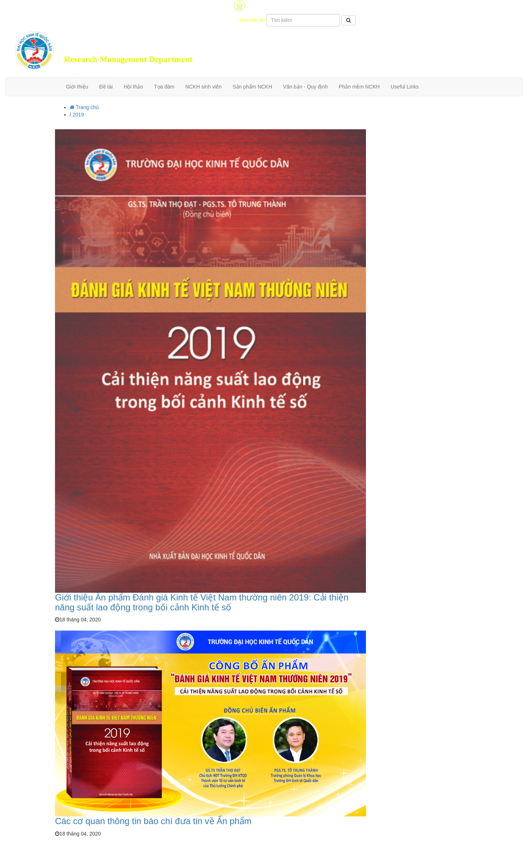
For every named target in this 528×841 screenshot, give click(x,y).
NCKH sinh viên (203, 87)
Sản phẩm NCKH (252, 87)
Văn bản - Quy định (305, 87)
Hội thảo (133, 87)
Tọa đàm (164, 87)
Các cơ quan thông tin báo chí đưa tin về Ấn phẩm (153, 821)
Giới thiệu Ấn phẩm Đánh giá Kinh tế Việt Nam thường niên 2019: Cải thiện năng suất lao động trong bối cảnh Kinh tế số (201, 602)
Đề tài (106, 87)
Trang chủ (84, 107)
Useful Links (405, 87)
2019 (78, 115)
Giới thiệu (77, 87)
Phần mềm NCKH (359, 87)
